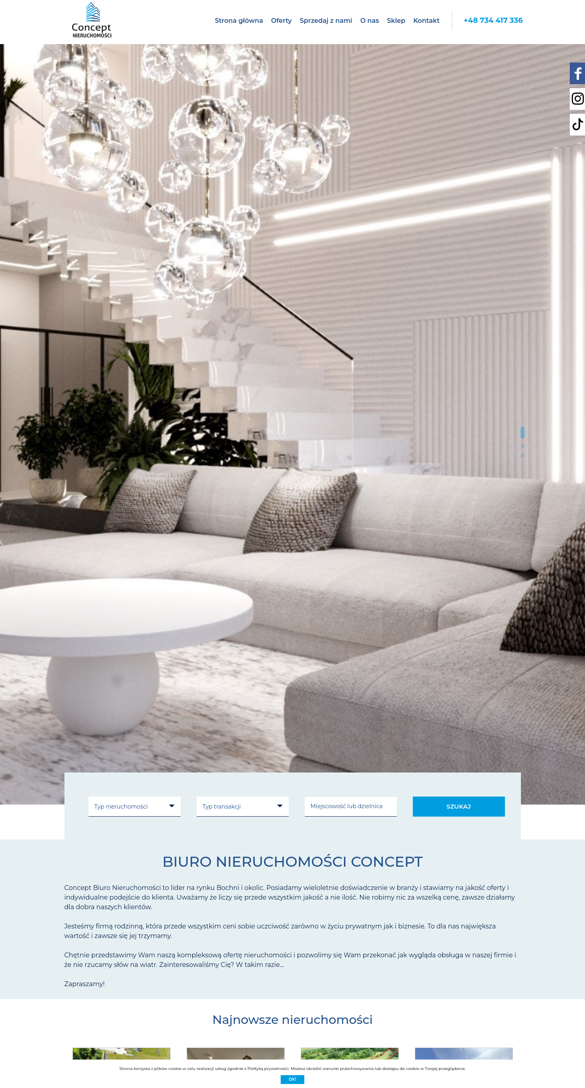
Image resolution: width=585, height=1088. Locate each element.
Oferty (281, 20)
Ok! (292, 1079)
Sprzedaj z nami (326, 20)
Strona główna (239, 20)
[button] (523, 432)
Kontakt (426, 20)
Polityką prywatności (268, 1068)
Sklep (396, 20)
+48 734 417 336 (493, 20)
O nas (369, 20)
